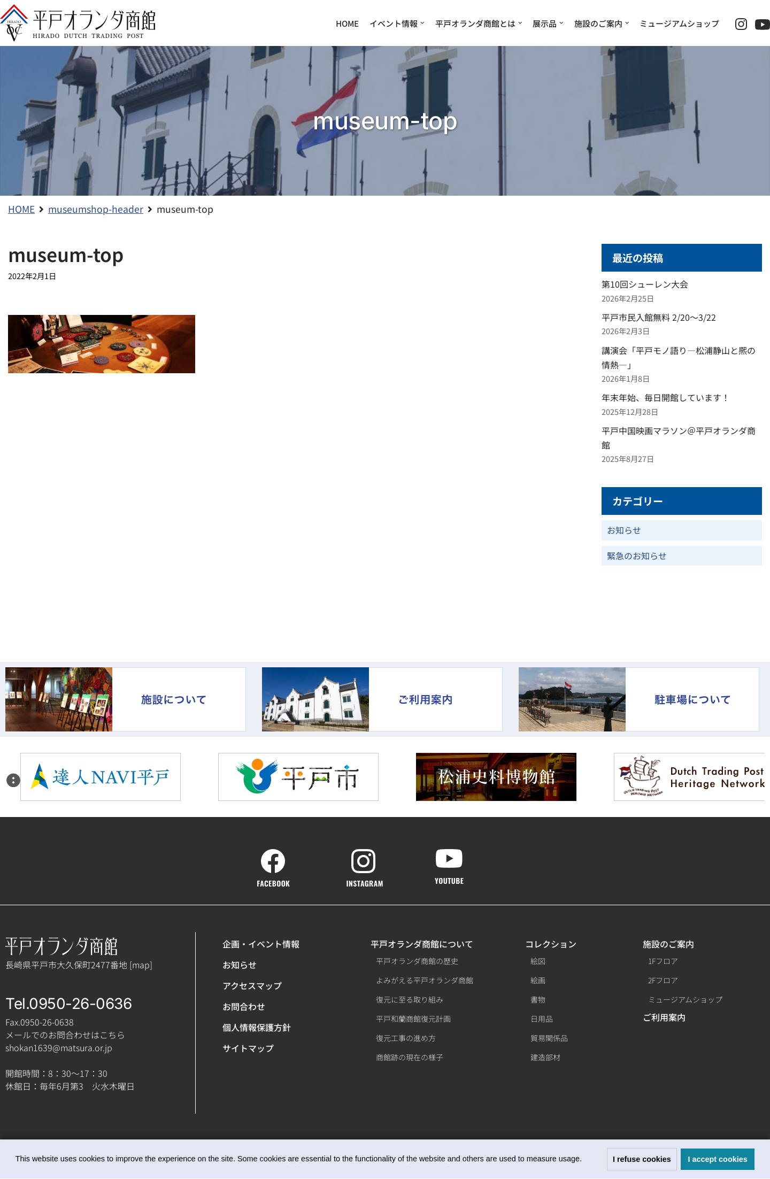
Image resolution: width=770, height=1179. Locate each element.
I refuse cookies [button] (642, 1159)
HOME (347, 23)
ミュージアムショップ (679, 23)
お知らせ (624, 530)
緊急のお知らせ (637, 555)
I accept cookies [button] (718, 1159)
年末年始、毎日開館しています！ (666, 397)
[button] (585, 1160)
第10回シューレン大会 (645, 284)
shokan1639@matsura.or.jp (58, 1048)
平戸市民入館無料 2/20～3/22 (659, 317)
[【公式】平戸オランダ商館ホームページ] (77, 23)
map (141, 964)
